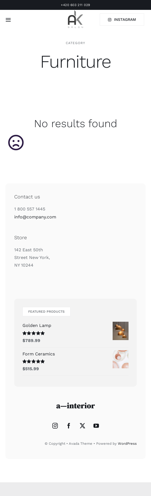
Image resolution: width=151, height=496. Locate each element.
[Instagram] (55, 426)
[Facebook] (69, 426)
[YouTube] (96, 426)
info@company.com (35, 217)
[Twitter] (82, 426)
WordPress (127, 443)
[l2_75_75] (75, 10)
